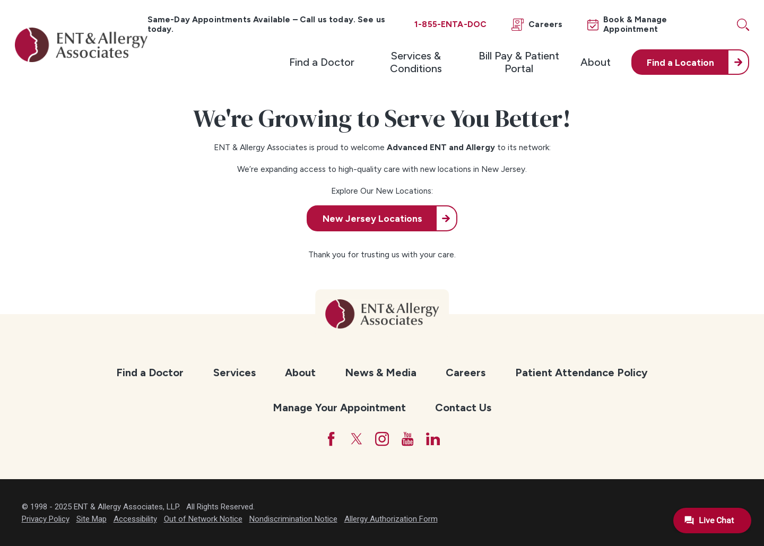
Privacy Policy (46, 519)
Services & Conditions (416, 62)
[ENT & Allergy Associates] (81, 45)
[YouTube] (407, 439)
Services (234, 372)
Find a (680, 62)
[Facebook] (331, 439)
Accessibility (135, 519)
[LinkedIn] (433, 439)
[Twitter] (356, 439)
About (595, 62)
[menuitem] (321, 62)
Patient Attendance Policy (581, 372)
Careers (465, 372)
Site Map (91, 519)
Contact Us (463, 407)
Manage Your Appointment (339, 407)
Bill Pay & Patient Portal (519, 62)
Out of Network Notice (203, 519)
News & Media (380, 372)
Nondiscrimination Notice (293, 519)
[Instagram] (382, 439)
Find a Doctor (321, 62)
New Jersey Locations (372, 218)
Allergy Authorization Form (391, 519)
